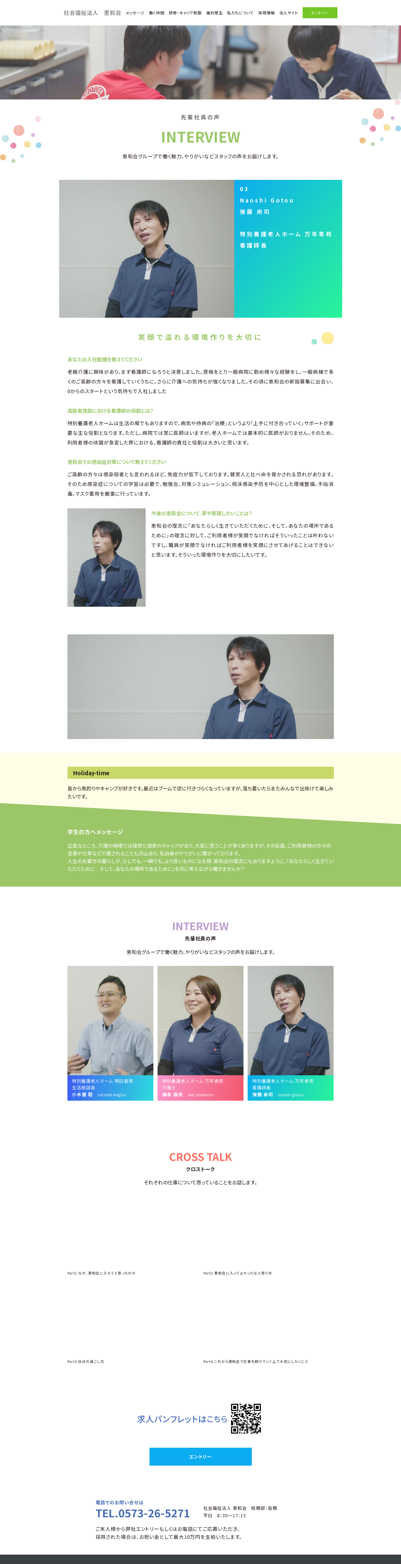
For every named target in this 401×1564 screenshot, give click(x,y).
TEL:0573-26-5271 (258, 1545)
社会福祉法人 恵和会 (92, 11)
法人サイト (283, 11)
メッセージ (129, 11)
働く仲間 (151, 11)
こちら (210, 1360)
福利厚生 (209, 11)
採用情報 (261, 11)
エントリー (314, 11)
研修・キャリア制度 (179, 11)
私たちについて (235, 11)
